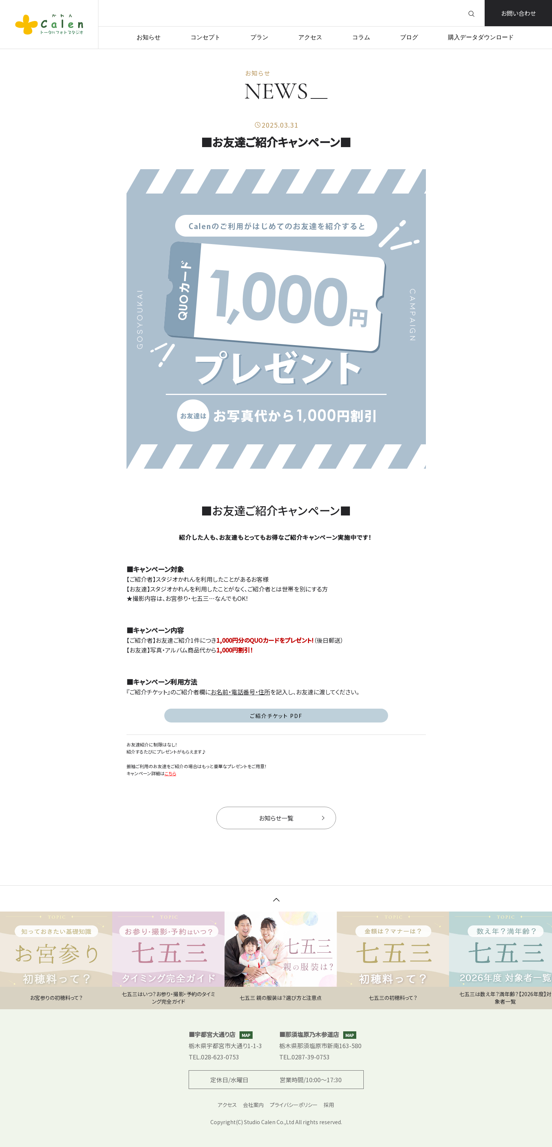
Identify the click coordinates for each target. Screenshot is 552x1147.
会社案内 (253, 1104)
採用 (329, 1104)
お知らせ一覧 (291, 817)
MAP (246, 1035)
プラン (259, 37)
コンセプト (205, 37)
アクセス (310, 37)
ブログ (409, 37)
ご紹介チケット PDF (276, 716)
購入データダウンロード (481, 37)
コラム (361, 37)
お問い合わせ (518, 13)
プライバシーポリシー (294, 1104)
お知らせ (149, 37)
